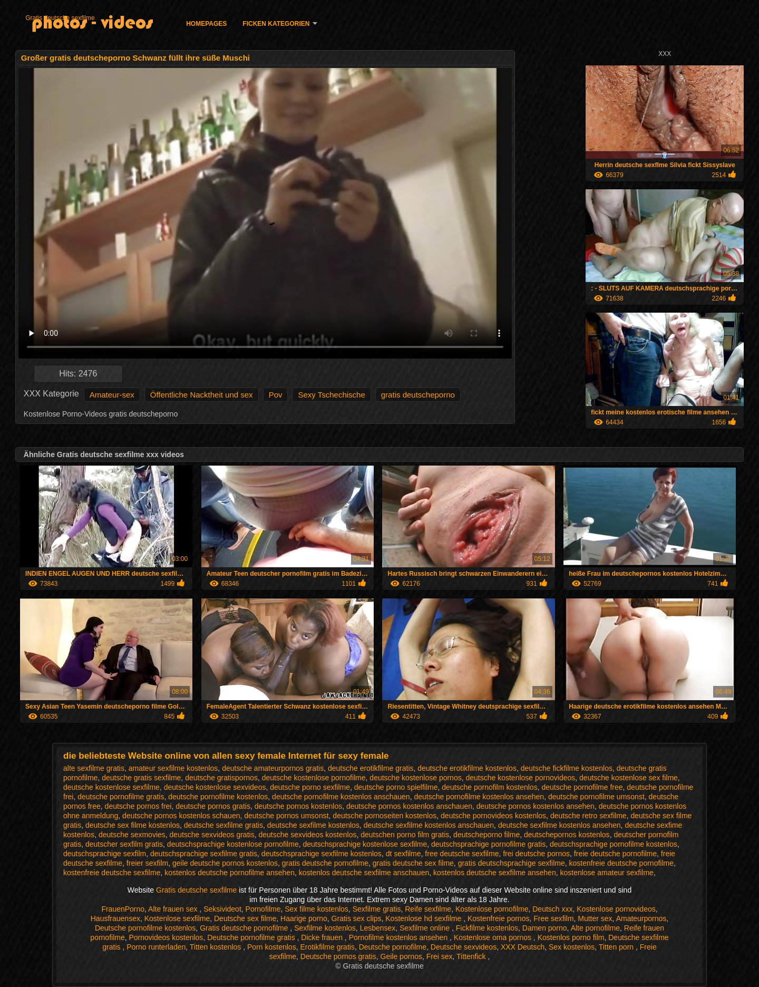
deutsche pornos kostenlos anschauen (409, 806)
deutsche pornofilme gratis (120, 796)
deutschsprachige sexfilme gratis (203, 853)
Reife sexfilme (428, 909)
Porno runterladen (156, 947)
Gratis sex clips (357, 918)
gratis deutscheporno (418, 394)
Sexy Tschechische (331, 394)
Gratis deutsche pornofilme (245, 928)
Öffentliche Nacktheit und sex (201, 394)
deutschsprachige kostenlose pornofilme (233, 844)
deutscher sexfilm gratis (124, 844)
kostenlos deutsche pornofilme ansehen (229, 872)
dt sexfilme (403, 853)
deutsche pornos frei (138, 806)
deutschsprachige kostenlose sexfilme (365, 844)
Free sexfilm (553, 918)
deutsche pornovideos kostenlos (493, 815)
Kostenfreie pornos (499, 918)
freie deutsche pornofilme (615, 853)
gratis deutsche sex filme (413, 863)
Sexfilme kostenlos (325, 928)
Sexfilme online (426, 928)
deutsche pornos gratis (213, 806)
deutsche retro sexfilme (588, 815)
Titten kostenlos (216, 947)
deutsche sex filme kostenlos (132, 825)
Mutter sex (595, 918)
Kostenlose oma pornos (493, 937)
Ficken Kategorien (275, 23)
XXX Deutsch (522, 947)
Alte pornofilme (595, 928)
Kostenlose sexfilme (177, 918)
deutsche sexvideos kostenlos (307, 834)
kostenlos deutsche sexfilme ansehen (494, 872)
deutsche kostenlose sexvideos (215, 787)
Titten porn (617, 947)
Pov (276, 394)
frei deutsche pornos (536, 853)
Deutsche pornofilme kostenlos (145, 928)
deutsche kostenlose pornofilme (314, 777)
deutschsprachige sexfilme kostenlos (321, 853)
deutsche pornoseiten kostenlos (384, 815)
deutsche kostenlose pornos (415, 777)
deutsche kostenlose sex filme (628, 777)
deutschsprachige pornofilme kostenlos (613, 844)
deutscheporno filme (486, 834)
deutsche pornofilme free (581, 787)
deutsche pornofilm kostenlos (489, 787)
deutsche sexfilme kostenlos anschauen (429, 825)
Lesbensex (378, 928)
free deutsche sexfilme (462, 853)
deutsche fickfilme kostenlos (566, 768)
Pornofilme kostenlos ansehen (399, 937)
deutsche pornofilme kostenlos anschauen (341, 796)
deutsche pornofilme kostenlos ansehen (479, 796)
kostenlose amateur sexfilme (606, 872)
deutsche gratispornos (221, 777)
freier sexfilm (147, 863)
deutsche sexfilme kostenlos (313, 825)
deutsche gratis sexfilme (141, 777)
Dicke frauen (322, 937)
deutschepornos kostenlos (567, 834)
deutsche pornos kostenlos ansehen (535, 806)
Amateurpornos (641, 918)
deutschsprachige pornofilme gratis (488, 844)
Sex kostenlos (572, 947)
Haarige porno (303, 918)
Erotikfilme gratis (327, 947)
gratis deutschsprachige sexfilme (511, 863)
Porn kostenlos (271, 947)
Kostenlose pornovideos (616, 909)
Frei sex (439, 956)
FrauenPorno (122, 909)
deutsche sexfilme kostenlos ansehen (559, 825)
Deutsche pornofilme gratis (252, 937)
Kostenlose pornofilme (492, 909)
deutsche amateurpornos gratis (273, 768)
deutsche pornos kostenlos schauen (181, 815)
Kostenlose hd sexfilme (424, 918)
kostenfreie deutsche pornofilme (621, 863)
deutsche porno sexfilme (310, 787)
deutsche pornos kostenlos (299, 806)
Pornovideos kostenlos (166, 937)
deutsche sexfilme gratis (223, 825)
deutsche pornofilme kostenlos (218, 796)
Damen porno (544, 928)
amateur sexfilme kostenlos (173, 768)
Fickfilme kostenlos (487, 928)
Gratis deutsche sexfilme (59, 18)
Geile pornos (401, 956)
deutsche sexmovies (132, 834)
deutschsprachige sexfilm (104, 853)
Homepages (206, 23)
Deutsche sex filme (245, 918)
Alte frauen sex (173, 909)
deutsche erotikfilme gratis (371, 768)
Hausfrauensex (115, 918)
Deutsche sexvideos (464, 947)
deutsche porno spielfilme (396, 787)
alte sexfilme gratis (93, 768)
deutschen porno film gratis (405, 834)
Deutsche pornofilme (392, 947)
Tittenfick (472, 956)
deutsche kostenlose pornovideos (520, 777)
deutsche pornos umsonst (286, 815)
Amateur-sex (112, 394)
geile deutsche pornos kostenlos (225, 863)
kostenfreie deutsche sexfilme (111, 872)
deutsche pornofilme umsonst (596, 796)
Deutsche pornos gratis (338, 956)
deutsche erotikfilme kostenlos (467, 768)
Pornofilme (263, 909)
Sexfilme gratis (377, 909)
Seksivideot (222, 909)
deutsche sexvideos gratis (212, 834)
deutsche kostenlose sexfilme (111, 787)
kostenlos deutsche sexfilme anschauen (364, 872)
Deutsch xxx (552, 909)
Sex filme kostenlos (316, 909)
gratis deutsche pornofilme (325, 863)
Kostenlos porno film (571, 937)
